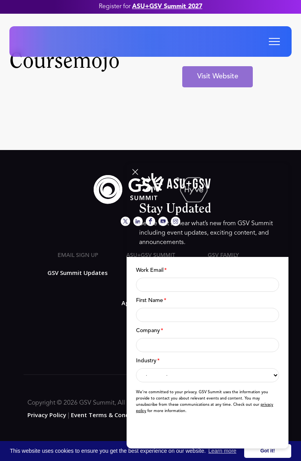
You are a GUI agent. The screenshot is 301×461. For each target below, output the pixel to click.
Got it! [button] (267, 451)
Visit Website (217, 76)
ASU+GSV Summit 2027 (167, 7)
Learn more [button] (223, 451)
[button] (274, 41)
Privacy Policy (46, 415)
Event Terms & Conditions (108, 415)
